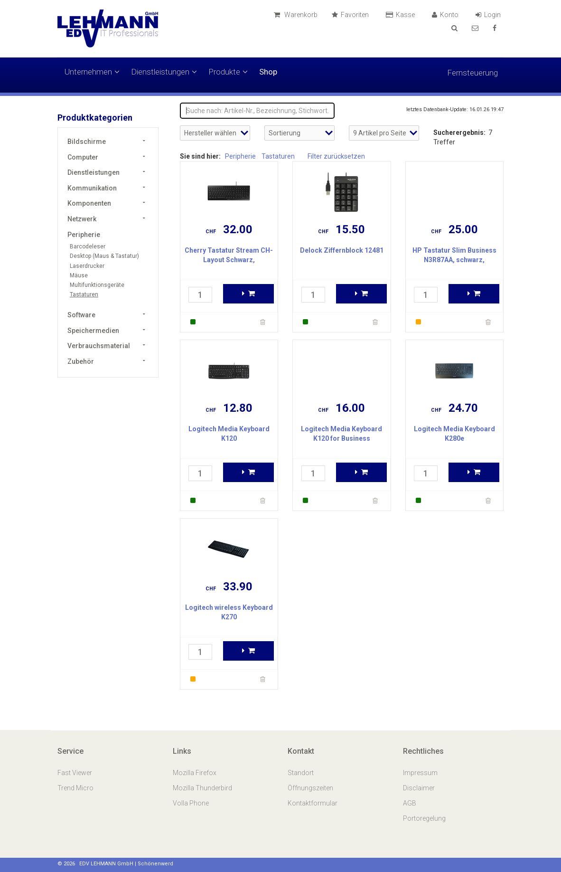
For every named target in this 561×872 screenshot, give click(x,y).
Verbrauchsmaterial (98, 346)
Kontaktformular (312, 803)
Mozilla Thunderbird (202, 788)
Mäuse (79, 275)
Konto (446, 15)
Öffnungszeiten (310, 788)
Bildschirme (86, 141)
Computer (82, 157)
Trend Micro (76, 788)
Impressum (420, 773)
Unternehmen (92, 71)
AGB (409, 803)
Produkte (228, 71)
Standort (301, 773)
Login (490, 15)
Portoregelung (424, 818)
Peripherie (83, 234)
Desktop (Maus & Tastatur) (104, 256)
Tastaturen (84, 294)
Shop (268, 71)
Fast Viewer (75, 773)
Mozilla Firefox (194, 773)
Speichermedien (93, 330)
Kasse (402, 15)
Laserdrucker (87, 266)
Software (81, 315)
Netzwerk (81, 219)
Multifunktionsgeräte (97, 285)
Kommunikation (92, 188)
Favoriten (352, 15)
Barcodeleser (87, 246)
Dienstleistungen (164, 71)
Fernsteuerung (472, 72)
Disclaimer (419, 788)
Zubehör (80, 361)
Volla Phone (191, 803)
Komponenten (89, 203)
